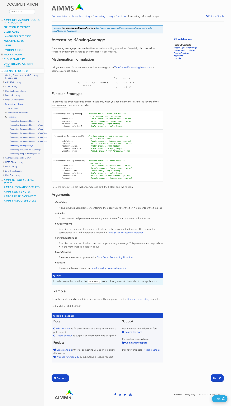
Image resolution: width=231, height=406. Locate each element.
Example (177, 58)
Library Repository (14, 70)
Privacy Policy (189, 395)
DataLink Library (11, 95)
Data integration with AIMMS (18, 65)
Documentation (60, 16)
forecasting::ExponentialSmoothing (24, 121)
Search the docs (133, 332)
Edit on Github (216, 16)
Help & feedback (183, 39)
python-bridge (13, 50)
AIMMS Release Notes (17, 191)
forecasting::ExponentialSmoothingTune (26, 125)
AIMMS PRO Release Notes (20, 196)
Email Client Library (13, 99)
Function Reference (17, 27)
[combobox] (22, 11)
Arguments (178, 56)
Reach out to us (152, 349)
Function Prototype (181, 53)
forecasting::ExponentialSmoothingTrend (26, 129)
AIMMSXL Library (12, 82)
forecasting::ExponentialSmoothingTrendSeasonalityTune (27, 141)
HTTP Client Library (13, 162)
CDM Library (10, 86)
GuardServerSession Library (17, 158)
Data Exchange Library (14, 91)
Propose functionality (67, 357)
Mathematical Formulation (184, 50)
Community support (136, 342)
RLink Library (10, 166)
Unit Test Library (11, 175)
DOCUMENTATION (22, 4)
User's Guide (11, 31)
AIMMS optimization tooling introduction (20, 21)
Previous (60, 378)
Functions (10, 117)
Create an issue (63, 335)
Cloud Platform (13, 59)
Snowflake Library (12, 171)
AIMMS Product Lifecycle (20, 200)
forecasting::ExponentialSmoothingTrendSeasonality (27, 137)
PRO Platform (11, 54)
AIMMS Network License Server (17, 181)
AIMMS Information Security (22, 187)
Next (217, 378)
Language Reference (17, 36)
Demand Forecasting (138, 298)
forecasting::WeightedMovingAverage (25, 150)
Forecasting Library (13, 104)
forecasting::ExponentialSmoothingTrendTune (27, 133)
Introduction (13, 108)
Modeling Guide (14, 40)
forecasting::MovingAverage (21, 145)
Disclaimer (177, 395)
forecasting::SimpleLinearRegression (25, 154)
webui (7, 45)
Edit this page (63, 328)
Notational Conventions (16, 112)
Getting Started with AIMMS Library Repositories (21, 76)
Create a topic (64, 350)
